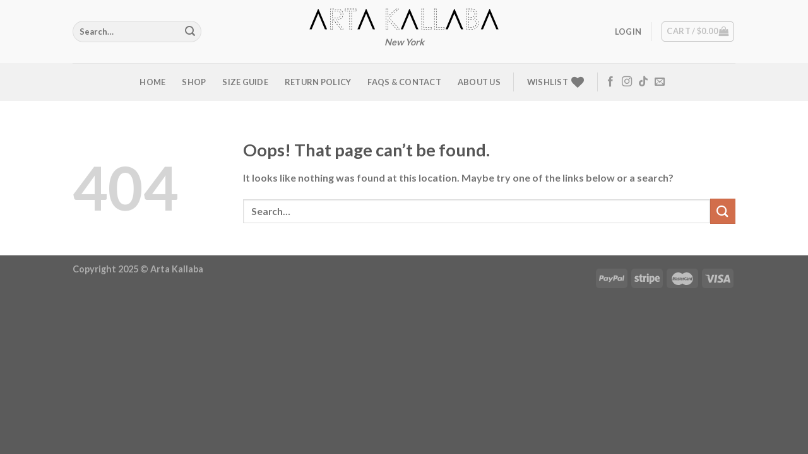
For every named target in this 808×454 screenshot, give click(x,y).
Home (152, 82)
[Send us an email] (660, 82)
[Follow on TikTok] (643, 82)
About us (479, 82)
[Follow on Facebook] (610, 82)
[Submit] (190, 31)
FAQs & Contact (404, 82)
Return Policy (318, 82)
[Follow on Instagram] (627, 82)
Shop (194, 82)
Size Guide (245, 82)
